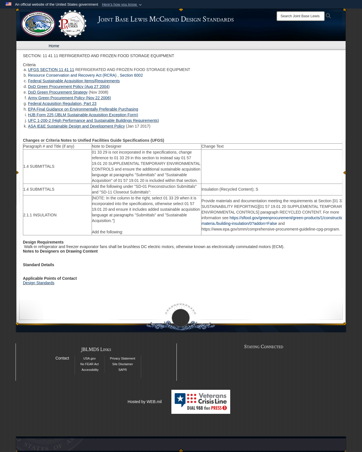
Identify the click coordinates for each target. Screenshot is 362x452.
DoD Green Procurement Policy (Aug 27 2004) (69, 86)
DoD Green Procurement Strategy (58, 92)
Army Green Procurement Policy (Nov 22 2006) (69, 98)
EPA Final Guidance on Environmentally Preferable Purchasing (83, 109)
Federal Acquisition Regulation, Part (60, 103)
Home (54, 46)
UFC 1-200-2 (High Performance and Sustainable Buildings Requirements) (93, 120)
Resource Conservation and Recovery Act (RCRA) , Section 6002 (85, 75)
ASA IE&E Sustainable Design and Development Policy (76, 126)
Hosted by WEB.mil (145, 401)
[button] (122, 4)
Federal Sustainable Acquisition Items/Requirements (74, 81)
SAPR (122, 369)
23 (94, 103)
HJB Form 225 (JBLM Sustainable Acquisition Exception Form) (83, 115)
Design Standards (38, 283)
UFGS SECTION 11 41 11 (51, 69)
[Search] (301, 16)
